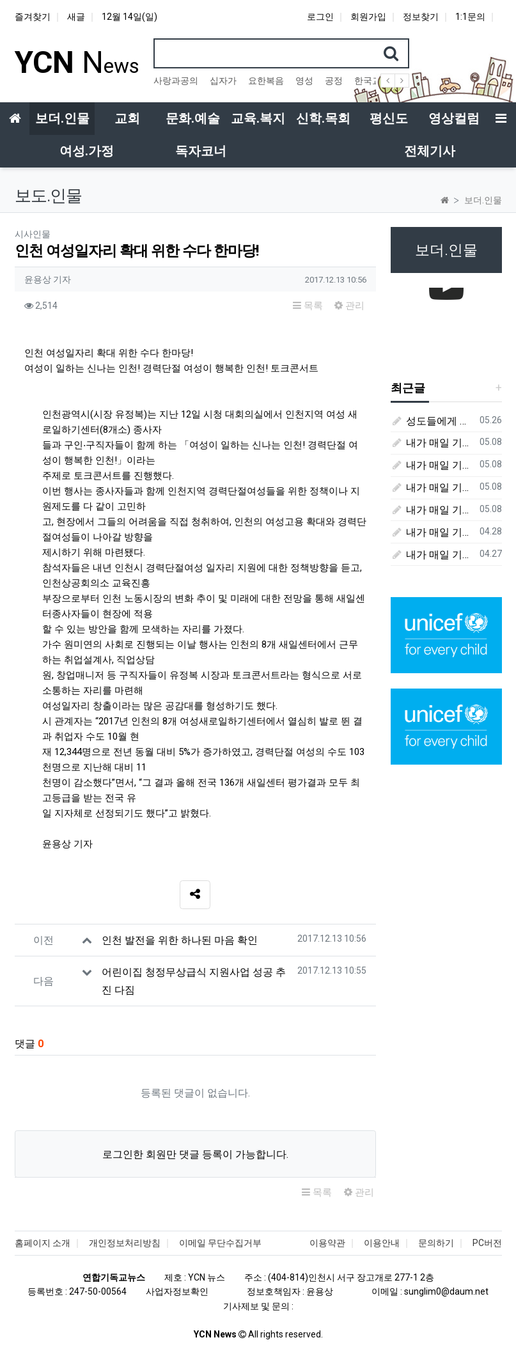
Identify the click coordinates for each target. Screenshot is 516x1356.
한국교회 (372, 80)
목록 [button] (308, 305)
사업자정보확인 (177, 1291)
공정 (334, 80)
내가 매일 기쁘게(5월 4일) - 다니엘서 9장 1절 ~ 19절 (432, 487)
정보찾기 (421, 17)
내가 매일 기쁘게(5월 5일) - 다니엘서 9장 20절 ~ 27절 (432, 465)
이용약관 (327, 1243)
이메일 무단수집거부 (220, 1243)
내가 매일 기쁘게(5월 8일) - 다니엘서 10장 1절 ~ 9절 (432, 443)
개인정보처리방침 (124, 1243)
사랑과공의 (175, 80)
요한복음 (266, 80)
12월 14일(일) (129, 17)
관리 (349, 305)
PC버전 (487, 1243)
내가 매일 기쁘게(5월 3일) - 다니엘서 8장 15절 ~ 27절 (432, 510)
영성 (304, 80)
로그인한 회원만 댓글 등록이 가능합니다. (195, 1154)
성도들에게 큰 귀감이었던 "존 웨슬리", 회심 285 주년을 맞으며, (432, 421)
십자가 (223, 80)
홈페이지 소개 (42, 1243)
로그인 (320, 17)
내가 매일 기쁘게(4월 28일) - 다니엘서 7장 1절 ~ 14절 (432, 532)
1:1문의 (470, 17)
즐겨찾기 (33, 17)
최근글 (408, 387)
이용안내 (382, 1243)
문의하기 (436, 1243)
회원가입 (368, 17)
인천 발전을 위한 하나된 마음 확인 (180, 940)
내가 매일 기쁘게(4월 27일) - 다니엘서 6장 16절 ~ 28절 (432, 555)
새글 (76, 17)
